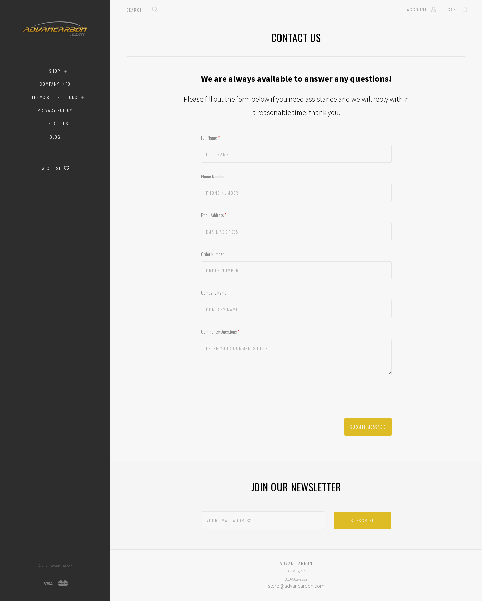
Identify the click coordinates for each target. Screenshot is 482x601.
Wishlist (55, 168)
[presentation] (252, 398)
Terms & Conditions (54, 97)
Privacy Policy (55, 110)
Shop (54, 71)
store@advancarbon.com (296, 585)
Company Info (55, 84)
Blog (55, 137)
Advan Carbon (61, 565)
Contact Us (55, 123)
